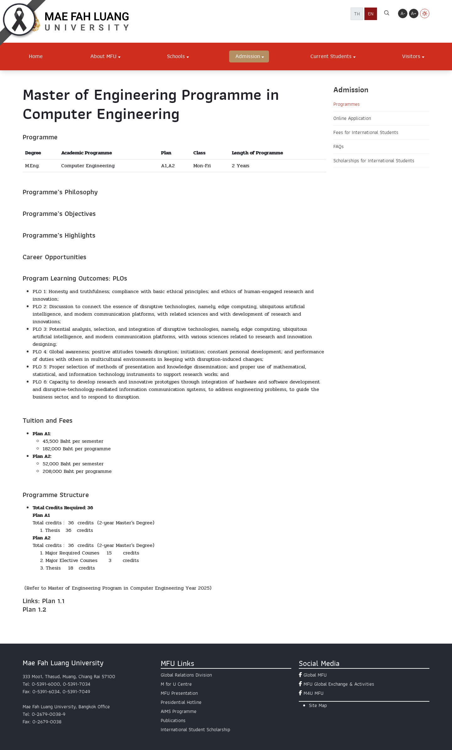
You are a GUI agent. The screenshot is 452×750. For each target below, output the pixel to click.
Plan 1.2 (34, 609)
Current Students (331, 56)
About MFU (103, 56)
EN (371, 14)
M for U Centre (176, 684)
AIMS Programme (178, 711)
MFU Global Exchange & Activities (339, 684)
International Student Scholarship (195, 729)
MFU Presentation (179, 693)
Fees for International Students (365, 132)
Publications (173, 720)
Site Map (318, 705)
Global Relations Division (186, 675)
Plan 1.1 (53, 601)
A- (403, 13)
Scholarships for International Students (373, 160)
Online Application (352, 118)
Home (36, 56)
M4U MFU (314, 693)
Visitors (411, 56)
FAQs (338, 146)
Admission (247, 56)
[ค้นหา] (386, 14)
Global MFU (315, 675)
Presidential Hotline (181, 702)
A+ (414, 13)
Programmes (346, 104)
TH (357, 14)
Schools (176, 56)
